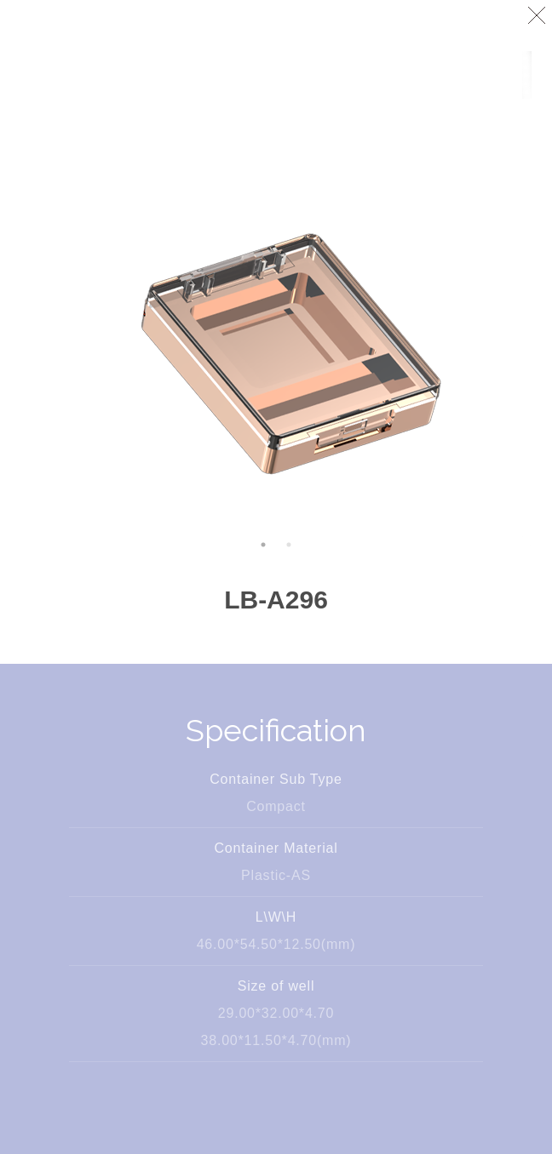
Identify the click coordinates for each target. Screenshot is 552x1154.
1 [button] (263, 544)
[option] (276, 306)
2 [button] (288, 544)
